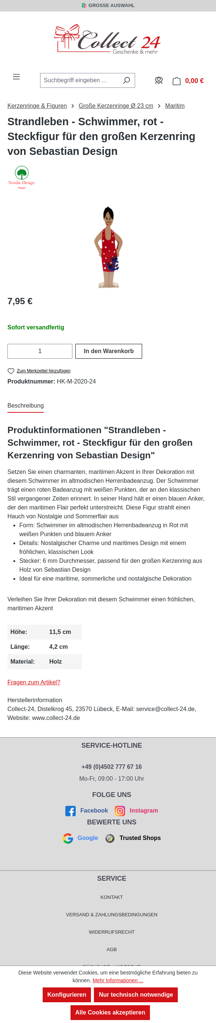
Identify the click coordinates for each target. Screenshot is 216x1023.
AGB (112, 949)
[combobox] (79, 80)
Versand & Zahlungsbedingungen (111, 914)
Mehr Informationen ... (117, 980)
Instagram (135, 810)
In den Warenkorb (109, 351)
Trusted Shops (132, 838)
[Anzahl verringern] (12, 351)
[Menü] (16, 76)
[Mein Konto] (159, 80)
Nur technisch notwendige (136, 995)
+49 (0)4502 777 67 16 (112, 767)
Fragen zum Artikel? (33, 682)
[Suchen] (126, 80)
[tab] (25, 406)
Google (81, 838)
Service (112, 878)
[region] (108, 247)
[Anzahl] (39, 351)
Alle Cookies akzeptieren (110, 1012)
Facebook (87, 810)
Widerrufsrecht (112, 932)
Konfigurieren (67, 995)
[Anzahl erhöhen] (67, 351)
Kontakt (112, 897)
